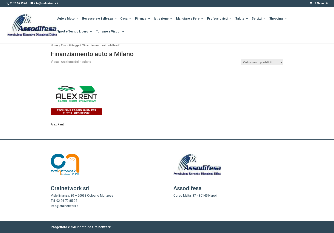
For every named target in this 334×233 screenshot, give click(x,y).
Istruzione (161, 18)
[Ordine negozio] (262, 62)
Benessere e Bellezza (97, 18)
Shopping (276, 18)
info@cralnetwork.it (64, 206)
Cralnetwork (101, 227)
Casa (124, 18)
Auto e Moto (66, 18)
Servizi (257, 18)
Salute (239, 18)
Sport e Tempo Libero (72, 31)
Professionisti (217, 18)
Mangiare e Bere (187, 18)
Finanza (140, 18)
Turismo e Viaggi (108, 31)
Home (55, 45)
